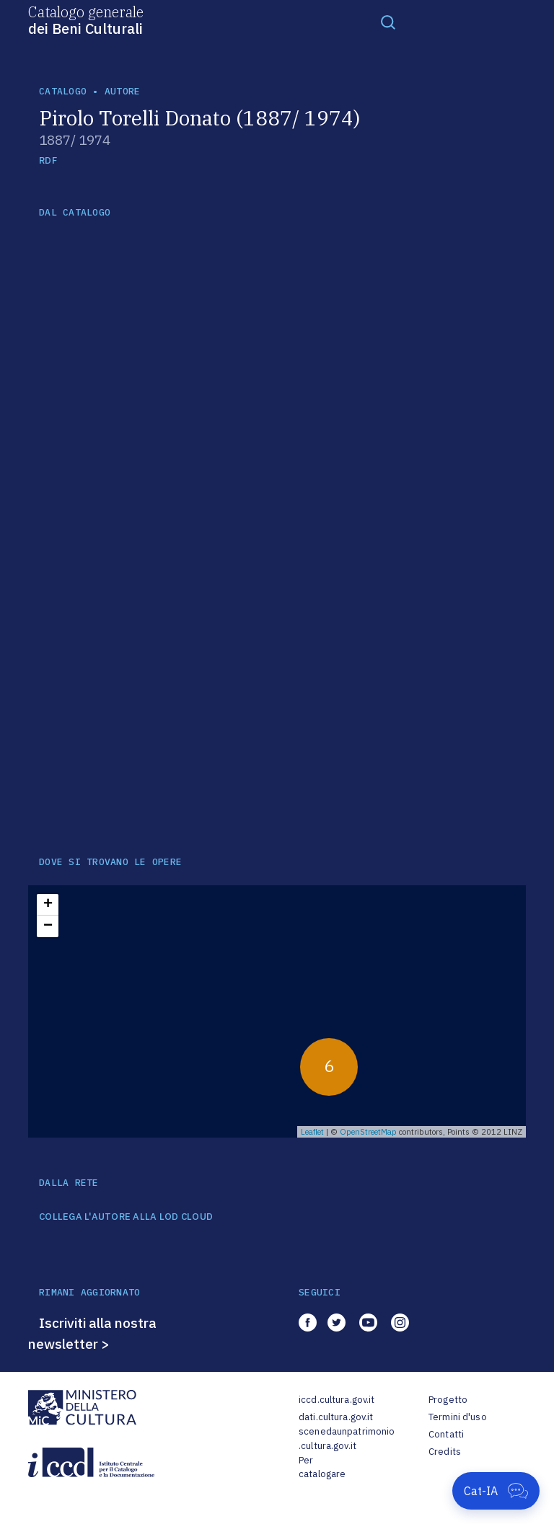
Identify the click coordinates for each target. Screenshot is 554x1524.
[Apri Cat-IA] (496, 1491)
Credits (444, 1451)
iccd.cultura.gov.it (336, 1400)
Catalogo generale (86, 19)
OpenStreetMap (368, 1132)
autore (123, 91)
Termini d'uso (457, 1417)
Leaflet (312, 1132)
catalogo (63, 91)
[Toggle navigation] (388, 21)
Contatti (446, 1434)
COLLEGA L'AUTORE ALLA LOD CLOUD (126, 1217)
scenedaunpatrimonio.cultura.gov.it (347, 1438)
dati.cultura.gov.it (336, 1417)
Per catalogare (322, 1467)
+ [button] (48, 905)
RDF (48, 160)
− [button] (48, 926)
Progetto (447, 1400)
